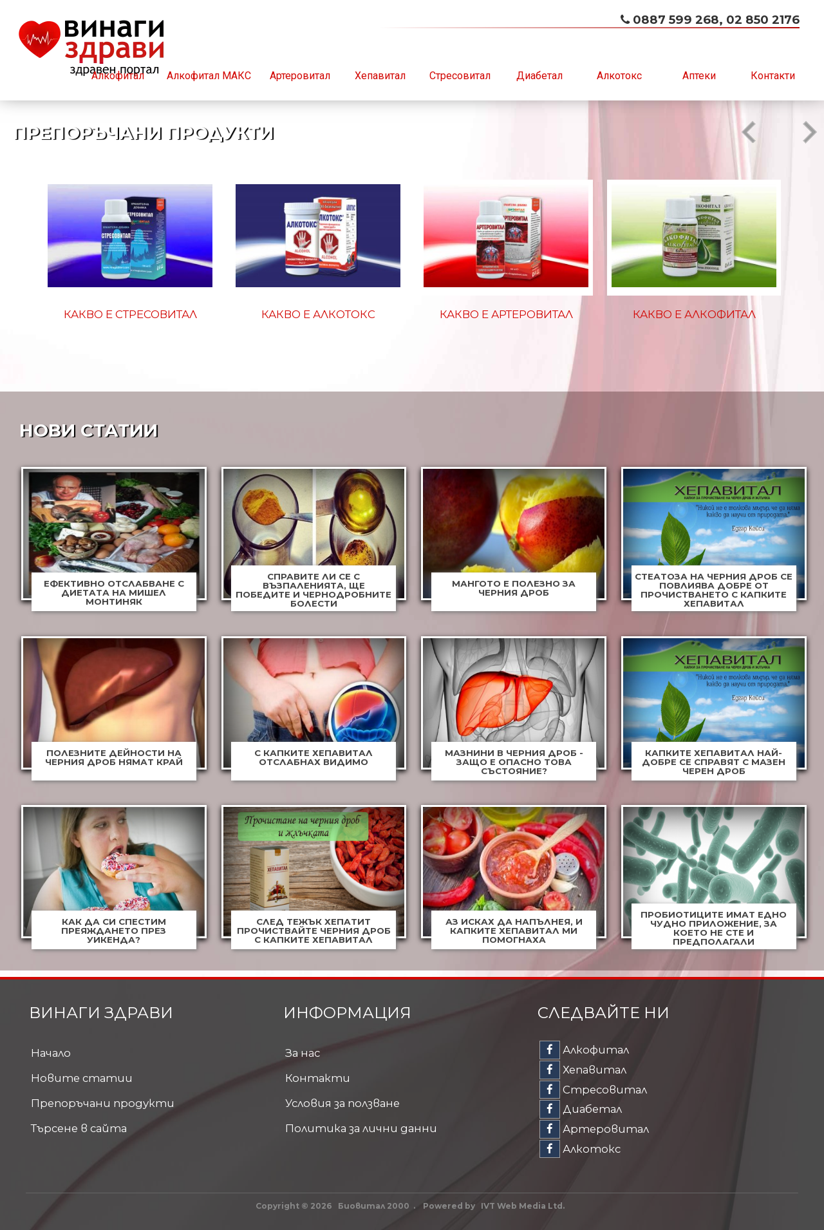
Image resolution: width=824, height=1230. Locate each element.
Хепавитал (380, 76)
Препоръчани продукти (102, 1103)
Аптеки (699, 76)
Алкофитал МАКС (209, 76)
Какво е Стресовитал (130, 314)
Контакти (773, 76)
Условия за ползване (342, 1103)
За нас (302, 1052)
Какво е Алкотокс (318, 314)
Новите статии (82, 1078)
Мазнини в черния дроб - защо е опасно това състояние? (514, 762)
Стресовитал (460, 76)
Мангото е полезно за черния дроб (514, 588)
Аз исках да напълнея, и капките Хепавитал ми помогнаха (514, 930)
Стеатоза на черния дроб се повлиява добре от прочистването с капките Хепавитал (713, 590)
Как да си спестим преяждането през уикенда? (113, 930)
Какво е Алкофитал (694, 314)
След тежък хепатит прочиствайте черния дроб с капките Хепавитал (314, 930)
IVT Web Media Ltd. (523, 1206)
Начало (51, 1052)
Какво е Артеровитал (506, 314)
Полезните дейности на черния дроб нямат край (114, 757)
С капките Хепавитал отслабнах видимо (313, 757)
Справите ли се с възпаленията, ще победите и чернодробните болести (313, 590)
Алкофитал (117, 76)
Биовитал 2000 (373, 1206)
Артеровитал (300, 76)
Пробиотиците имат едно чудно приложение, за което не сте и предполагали (714, 928)
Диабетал (539, 76)
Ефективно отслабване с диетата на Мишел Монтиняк (114, 592)
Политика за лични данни (361, 1128)
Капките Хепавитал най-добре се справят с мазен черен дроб (713, 762)
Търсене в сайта (79, 1128)
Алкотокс (619, 76)
